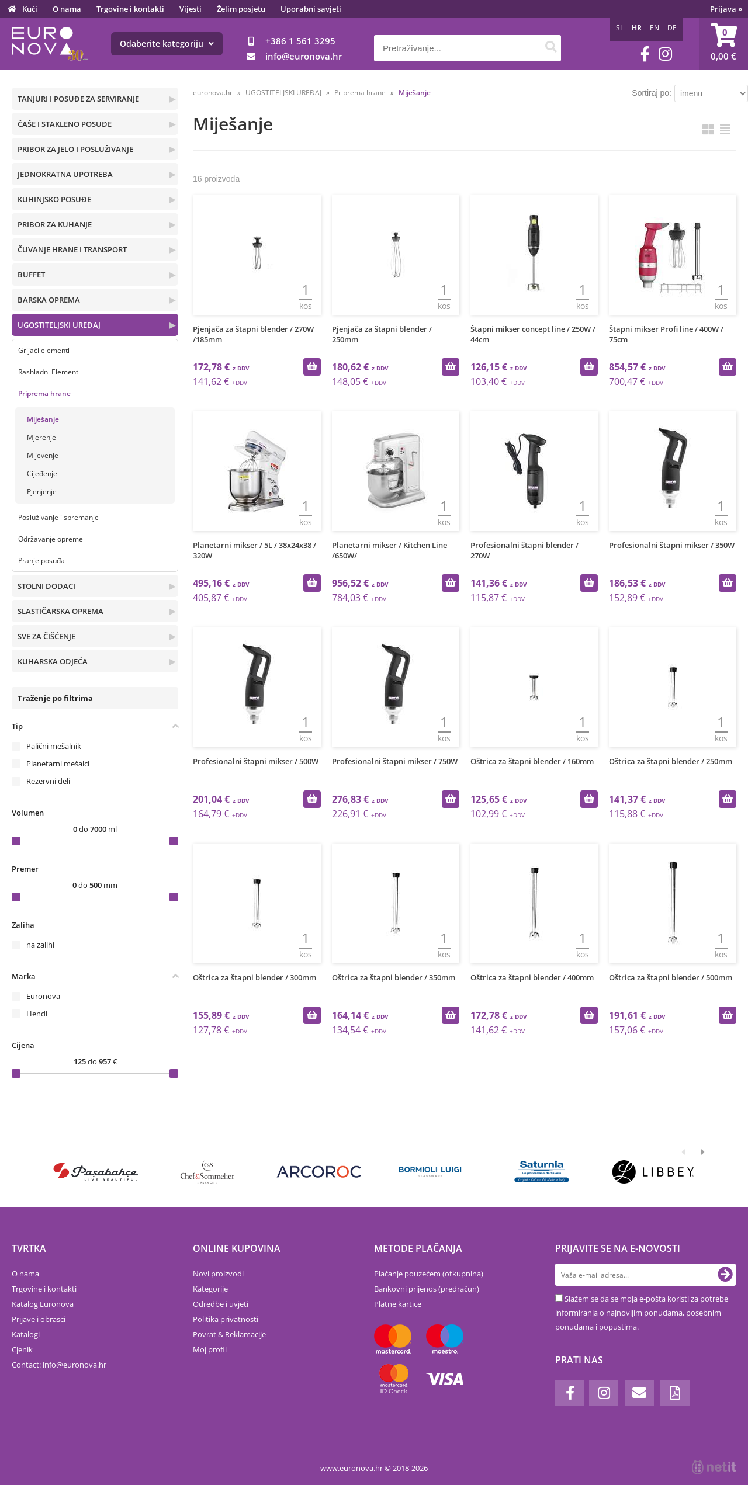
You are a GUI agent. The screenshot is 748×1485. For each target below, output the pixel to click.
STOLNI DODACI (46, 586)
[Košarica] (723, 44)
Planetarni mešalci (57, 763)
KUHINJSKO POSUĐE (54, 199)
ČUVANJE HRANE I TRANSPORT (72, 249)
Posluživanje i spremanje (58, 517)
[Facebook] (645, 54)
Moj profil (210, 1349)
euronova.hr (213, 93)
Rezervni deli (48, 781)
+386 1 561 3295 (300, 41)
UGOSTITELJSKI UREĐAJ (59, 325)
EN (654, 28)
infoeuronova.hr (303, 56)
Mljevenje (42, 455)
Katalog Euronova (43, 1304)
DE (672, 28)
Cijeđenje (42, 473)
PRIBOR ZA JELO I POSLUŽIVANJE (75, 149)
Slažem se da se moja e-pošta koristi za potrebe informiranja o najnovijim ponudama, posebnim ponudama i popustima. (641, 1312)
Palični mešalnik (53, 746)
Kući (29, 9)
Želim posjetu (241, 9)
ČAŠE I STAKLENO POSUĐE (65, 124)
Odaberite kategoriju (167, 43)
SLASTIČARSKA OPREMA (60, 611)
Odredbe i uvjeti (220, 1304)
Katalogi (26, 1334)
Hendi (36, 1013)
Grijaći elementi (44, 350)
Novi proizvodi (218, 1273)
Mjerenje (41, 437)
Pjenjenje (42, 492)
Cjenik (22, 1349)
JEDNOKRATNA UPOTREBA (65, 174)
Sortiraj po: (651, 93)
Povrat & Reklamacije (229, 1334)
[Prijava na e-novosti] (725, 1275)
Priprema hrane (44, 393)
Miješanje (43, 419)
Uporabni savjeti (310, 9)
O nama (67, 9)
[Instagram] (665, 54)
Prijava (726, 9)
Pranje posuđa (41, 560)
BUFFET (31, 274)
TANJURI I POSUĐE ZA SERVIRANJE (78, 98)
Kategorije (210, 1288)
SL (620, 28)
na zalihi (40, 944)
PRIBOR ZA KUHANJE (55, 224)
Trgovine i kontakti (130, 9)
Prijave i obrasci (38, 1319)
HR (637, 28)
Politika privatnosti (225, 1319)
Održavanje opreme (50, 539)
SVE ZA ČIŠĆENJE (46, 636)
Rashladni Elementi (49, 372)
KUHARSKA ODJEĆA (53, 661)
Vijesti (190, 9)
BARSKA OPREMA (49, 299)
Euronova (43, 996)
